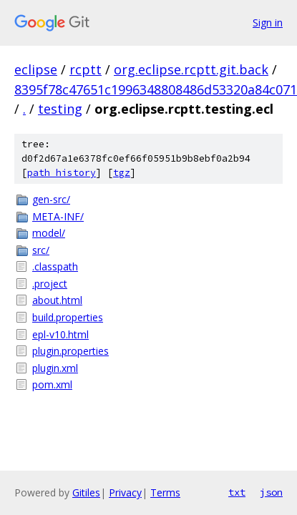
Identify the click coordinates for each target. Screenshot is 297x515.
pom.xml (52, 384)
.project (49, 283)
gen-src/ (51, 199)
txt (236, 492)
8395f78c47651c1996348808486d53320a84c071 (155, 89)
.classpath (55, 266)
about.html (57, 300)
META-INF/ (58, 216)
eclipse (35, 69)
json (271, 492)
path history (61, 173)
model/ (48, 233)
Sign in (268, 22)
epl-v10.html (60, 334)
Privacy (125, 492)
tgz (121, 173)
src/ (40, 250)
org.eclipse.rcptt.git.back (191, 69)
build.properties (67, 317)
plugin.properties (70, 351)
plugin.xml (55, 368)
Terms (165, 492)
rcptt (85, 69)
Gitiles (86, 492)
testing (60, 108)
